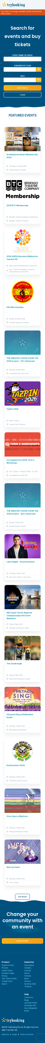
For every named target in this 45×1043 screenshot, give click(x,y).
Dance (27, 973)
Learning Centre (30, 1003)
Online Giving (7, 970)
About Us (5, 1034)
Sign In (4, 984)
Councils (27, 970)
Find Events (22, 88)
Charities (27, 968)
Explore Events (8, 965)
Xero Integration (30, 1008)
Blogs (26, 1000)
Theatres (28, 986)
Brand (26, 1011)
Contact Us (28, 997)
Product (5, 968)
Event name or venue (22, 55)
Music (26, 978)
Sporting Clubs (30, 984)
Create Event (22, 941)
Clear (22, 95)
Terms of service (27, 1034)
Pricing (4, 976)
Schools (27, 981)
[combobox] (22, 69)
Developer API (30, 1005)
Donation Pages (8, 973)
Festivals (27, 976)
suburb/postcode (22, 66)
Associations (29, 965)
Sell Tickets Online (9, 978)
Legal (14, 1034)
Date (22, 76)
